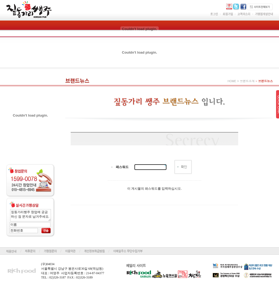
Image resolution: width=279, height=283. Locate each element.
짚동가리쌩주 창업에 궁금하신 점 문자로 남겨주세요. (30, 215)
